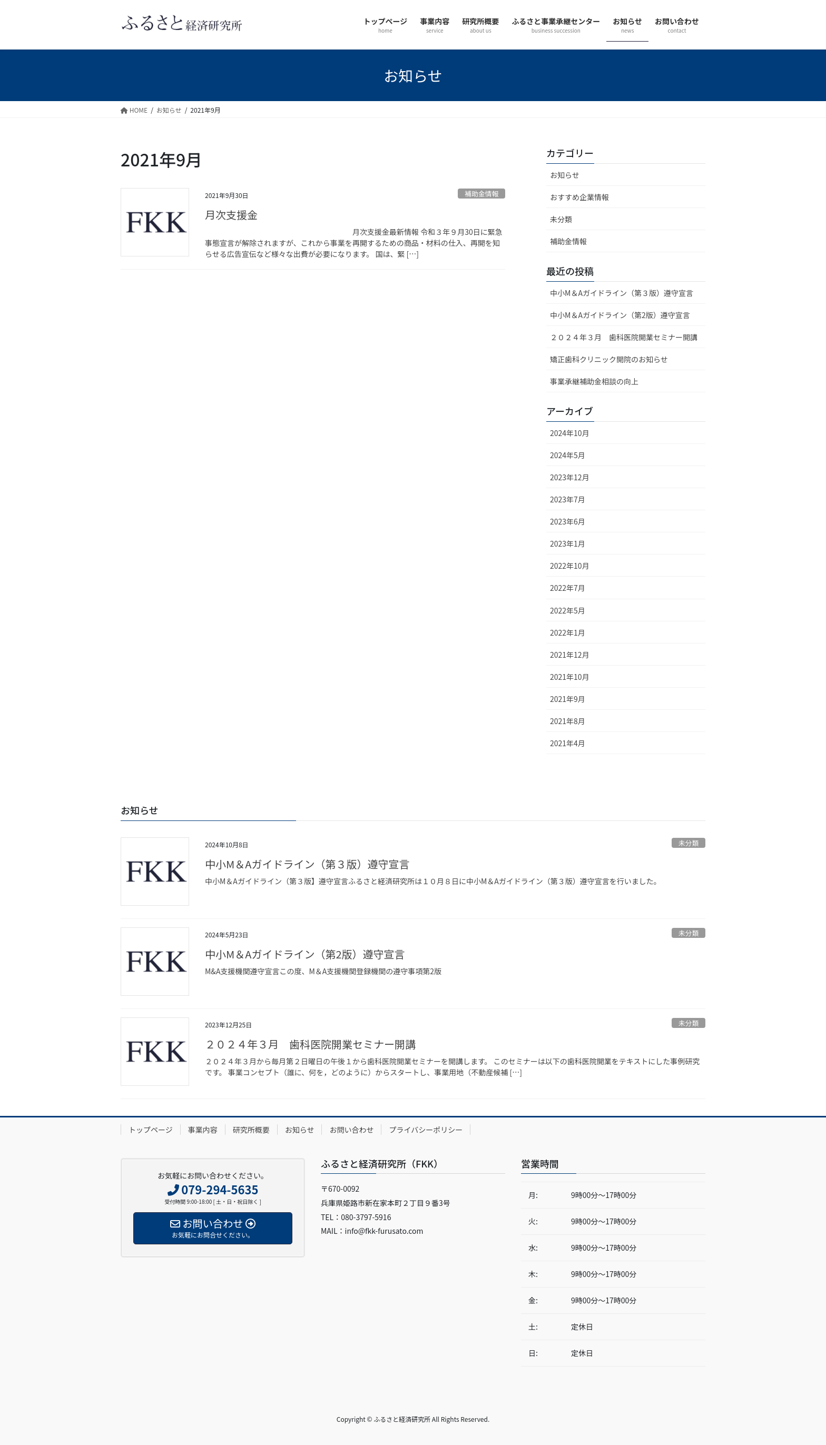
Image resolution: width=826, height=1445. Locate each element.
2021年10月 (569, 676)
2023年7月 (567, 499)
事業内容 (203, 1129)
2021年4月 (567, 743)
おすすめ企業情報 (579, 197)
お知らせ (564, 175)
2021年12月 (569, 654)
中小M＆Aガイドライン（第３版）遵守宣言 (621, 293)
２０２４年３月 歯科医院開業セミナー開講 (623, 337)
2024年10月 (569, 433)
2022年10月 (569, 565)
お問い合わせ (351, 1129)
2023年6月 (567, 521)
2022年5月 (567, 610)
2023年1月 (567, 543)
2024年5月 (567, 455)
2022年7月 (567, 587)
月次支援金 (231, 214)
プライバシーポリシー (426, 1129)
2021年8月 (567, 721)
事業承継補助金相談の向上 (594, 381)
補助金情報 (481, 194)
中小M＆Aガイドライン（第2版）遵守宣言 (620, 315)
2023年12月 (569, 477)
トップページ (151, 1129)
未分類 (561, 219)
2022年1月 (567, 632)
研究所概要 (251, 1129)
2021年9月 (567, 699)
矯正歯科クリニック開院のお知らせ (609, 359)
